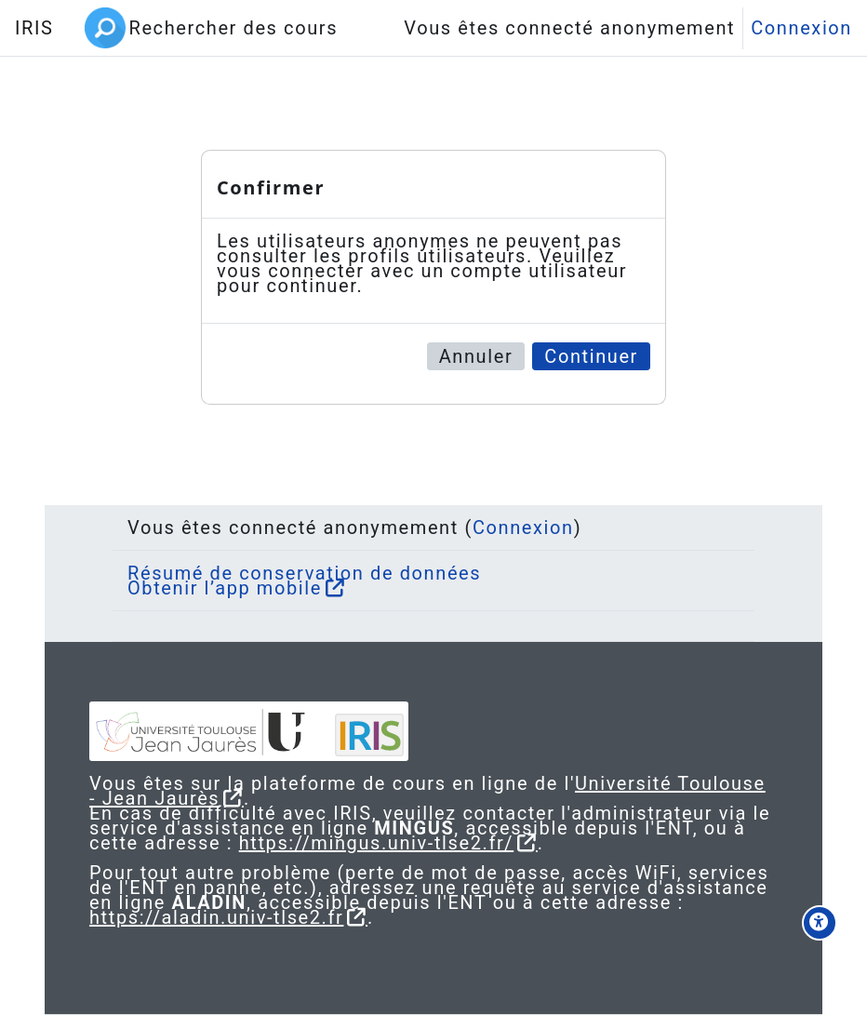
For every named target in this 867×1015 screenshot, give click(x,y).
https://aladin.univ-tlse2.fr (216, 917)
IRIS (34, 28)
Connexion (801, 27)
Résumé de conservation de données (304, 573)
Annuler (476, 356)
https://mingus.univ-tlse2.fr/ (376, 843)
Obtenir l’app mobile (224, 588)
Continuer (591, 356)
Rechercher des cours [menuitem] (233, 28)
